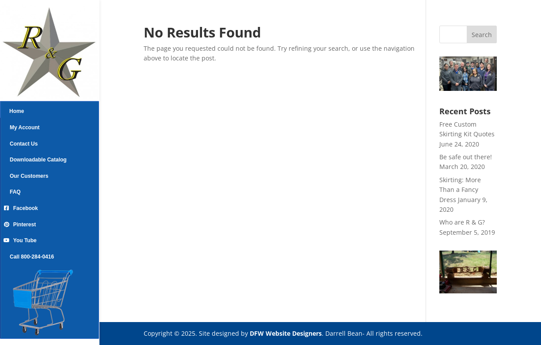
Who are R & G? (462, 222)
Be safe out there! (465, 157)
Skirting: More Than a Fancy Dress (460, 190)
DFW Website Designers (286, 333)
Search (482, 34)
